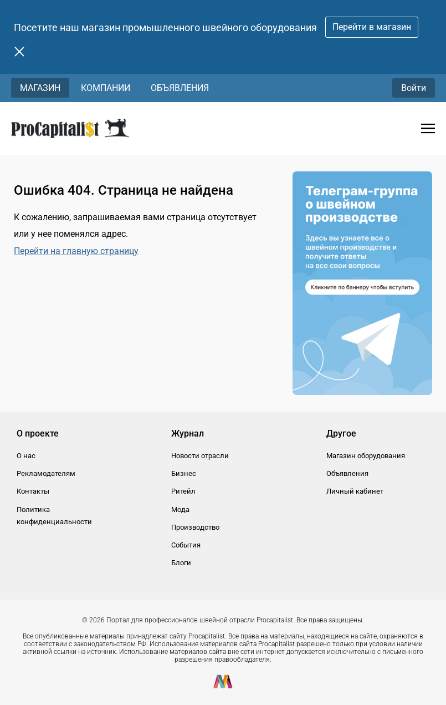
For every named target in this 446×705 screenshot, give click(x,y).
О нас (26, 456)
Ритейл (183, 491)
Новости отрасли (200, 456)
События (186, 545)
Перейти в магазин (371, 27)
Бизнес (183, 473)
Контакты (33, 491)
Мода (180, 509)
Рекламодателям (46, 473)
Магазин (40, 88)
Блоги (181, 563)
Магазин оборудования (365, 456)
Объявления (180, 88)
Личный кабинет (354, 491)
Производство (195, 527)
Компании (105, 88)
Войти (413, 88)
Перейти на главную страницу (76, 251)
